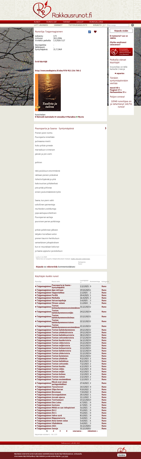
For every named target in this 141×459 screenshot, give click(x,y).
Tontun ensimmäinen (61, 379)
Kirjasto (97, 25)
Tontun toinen (58, 377)
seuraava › (77, 431)
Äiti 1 (54, 413)
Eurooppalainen (59, 394)
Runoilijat (51, 22)
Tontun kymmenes (60, 356)
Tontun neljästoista (61, 345)
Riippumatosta (58, 418)
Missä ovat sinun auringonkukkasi (59, 383)
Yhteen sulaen (58, 303)
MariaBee (70, 117)
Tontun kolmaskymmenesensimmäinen (66, 307)
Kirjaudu (39, 267)
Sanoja (55, 428)
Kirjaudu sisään (121, 31)
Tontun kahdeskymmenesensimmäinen (66, 326)
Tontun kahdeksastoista (63, 335)
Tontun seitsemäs (60, 364)
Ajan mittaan (57, 290)
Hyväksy (121, 455)
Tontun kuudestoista (61, 340)
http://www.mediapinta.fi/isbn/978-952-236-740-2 (58, 70)
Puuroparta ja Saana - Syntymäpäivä (62, 286)
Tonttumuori (57, 400)
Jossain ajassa (58, 397)
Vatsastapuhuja (59, 300)
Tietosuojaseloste (78, 25)
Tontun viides (58, 369)
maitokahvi (50, 117)
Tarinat (66, 22)
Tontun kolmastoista (61, 348)
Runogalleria (96, 22)
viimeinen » (93, 431)
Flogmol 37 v (116, 90)
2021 (54, 426)
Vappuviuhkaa (58, 293)
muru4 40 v (115, 88)
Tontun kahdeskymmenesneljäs (62, 311)
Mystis (80, 117)
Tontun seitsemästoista (63, 338)
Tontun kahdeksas (60, 361)
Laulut (80, 22)
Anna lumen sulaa (60, 421)
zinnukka (60, 117)
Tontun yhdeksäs (59, 358)
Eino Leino (56, 402)
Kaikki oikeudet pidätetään (80, 259)
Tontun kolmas (59, 374)
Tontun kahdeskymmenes (63, 330)
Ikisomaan (56, 392)
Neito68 (39, 117)
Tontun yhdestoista (61, 353)
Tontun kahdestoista (61, 351)
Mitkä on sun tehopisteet (63, 408)
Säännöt (58, 25)
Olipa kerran (57, 389)
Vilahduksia (57, 423)
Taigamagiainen (43, 286)
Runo (80, 264)
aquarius (119, 73)
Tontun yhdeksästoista (62, 332)
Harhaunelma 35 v (118, 92)
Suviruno (56, 405)
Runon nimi (56, 281)
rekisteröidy (52, 267)
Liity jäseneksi (41, 25)
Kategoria (105, 281)
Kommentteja (95, 281)
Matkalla (56, 298)
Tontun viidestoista (61, 343)
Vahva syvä (57, 415)
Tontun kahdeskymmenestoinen (63, 321)
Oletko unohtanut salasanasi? (118, 43)
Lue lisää (64, 456)
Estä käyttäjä (41, 61)
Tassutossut (57, 387)
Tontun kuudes (58, 366)
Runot (37, 22)
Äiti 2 (54, 410)
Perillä (55, 295)
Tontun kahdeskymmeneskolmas (63, 316)
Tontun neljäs (58, 371)
